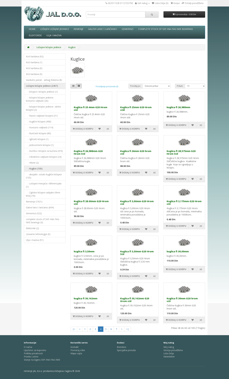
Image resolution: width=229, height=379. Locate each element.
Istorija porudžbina (173, 350)
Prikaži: (180, 86)
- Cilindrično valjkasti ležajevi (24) (44, 156)
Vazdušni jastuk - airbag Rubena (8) (44, 79)
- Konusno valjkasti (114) (39, 127)
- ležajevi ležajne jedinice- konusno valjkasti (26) (40, 99)
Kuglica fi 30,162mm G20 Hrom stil (134, 300)
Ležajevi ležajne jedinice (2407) (42, 85)
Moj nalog (168, 347)
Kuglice (72, 47)
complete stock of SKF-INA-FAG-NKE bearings (165, 28)
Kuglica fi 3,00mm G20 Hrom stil (137, 202)
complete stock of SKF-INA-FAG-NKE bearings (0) (43, 221)
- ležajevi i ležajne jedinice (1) (42, 91)
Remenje (78, 28)
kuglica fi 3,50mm (84, 251)
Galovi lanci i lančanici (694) (40, 207)
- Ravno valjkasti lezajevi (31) (42, 115)
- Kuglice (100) (34, 168)
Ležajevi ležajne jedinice (54, 28)
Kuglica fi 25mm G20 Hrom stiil (136, 108)
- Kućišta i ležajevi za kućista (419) (44, 150)
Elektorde (35, 35)
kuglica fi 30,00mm (178, 251)
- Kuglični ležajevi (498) (38, 121)
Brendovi (121, 347)
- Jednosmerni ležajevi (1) (40, 145)
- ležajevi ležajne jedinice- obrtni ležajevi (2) (43, 108)
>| (127, 329)
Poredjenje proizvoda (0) (107, 86)
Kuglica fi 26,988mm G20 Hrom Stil (88, 152)
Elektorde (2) (32, 228)
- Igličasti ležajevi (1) (37, 139)
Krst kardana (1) (34, 62)
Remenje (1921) (34, 201)
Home (32, 28)
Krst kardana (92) (35, 56)
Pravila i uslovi (31, 356)
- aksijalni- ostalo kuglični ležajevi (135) (44, 176)
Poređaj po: (135, 86)
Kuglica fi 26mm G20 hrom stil (135, 152)
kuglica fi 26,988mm (178, 107)
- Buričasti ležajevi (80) (38, 133)
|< (74, 329)
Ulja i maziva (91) (35, 239)
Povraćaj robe (77, 350)
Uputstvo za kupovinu (35, 350)
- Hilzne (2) (32, 162)
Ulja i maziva (54, 35)
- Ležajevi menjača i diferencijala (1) (43, 185)
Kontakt (74, 347)
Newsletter (169, 356)
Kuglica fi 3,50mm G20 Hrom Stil (137, 253)
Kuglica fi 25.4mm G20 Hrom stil (90, 108)
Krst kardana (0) (34, 68)
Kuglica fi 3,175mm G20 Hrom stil (184, 202)
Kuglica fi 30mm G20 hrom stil (182, 300)
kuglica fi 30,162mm (85, 298)
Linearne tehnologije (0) (38, 234)
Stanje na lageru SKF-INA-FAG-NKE (42, 359)
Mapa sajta (76, 353)
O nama (28, 347)
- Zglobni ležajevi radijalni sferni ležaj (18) (43, 194)
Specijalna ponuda (126, 350)
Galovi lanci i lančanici (102, 28)
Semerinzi (127, 28)
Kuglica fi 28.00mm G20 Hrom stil (91, 202)
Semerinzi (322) (34, 213)
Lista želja (168, 353)
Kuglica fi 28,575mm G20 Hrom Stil (181, 152)
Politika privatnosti (33, 353)
